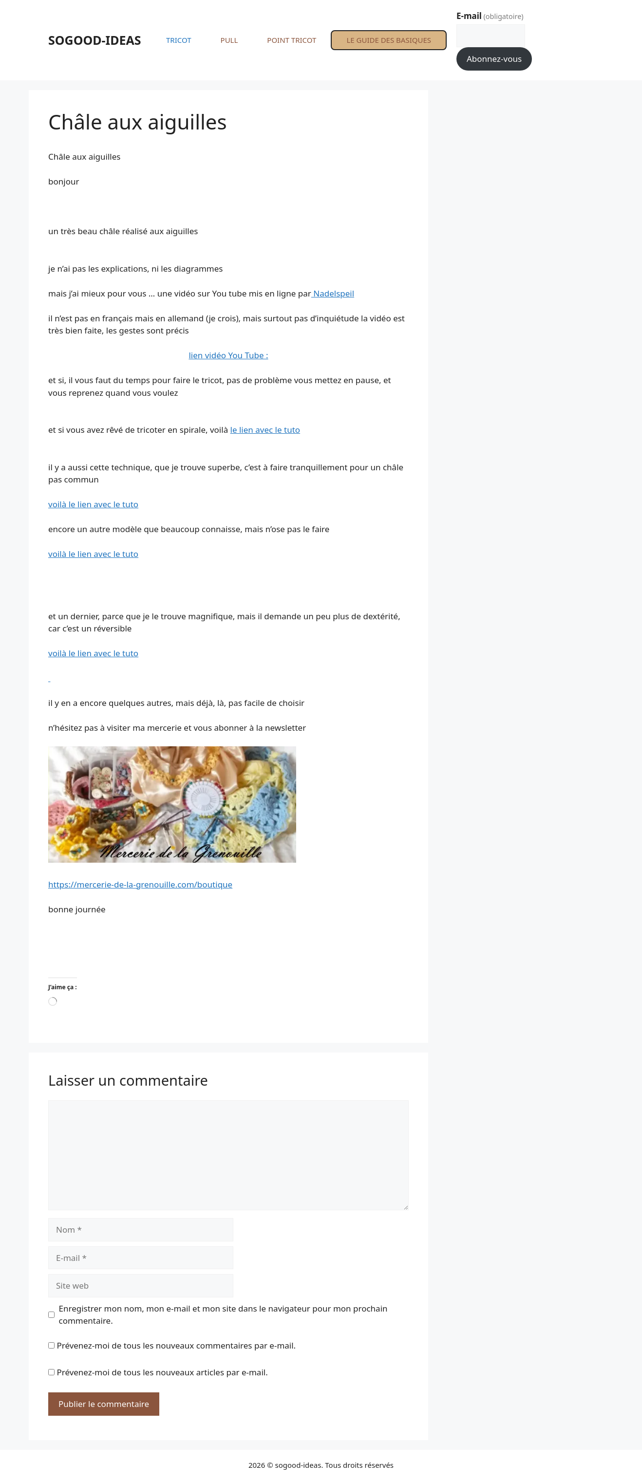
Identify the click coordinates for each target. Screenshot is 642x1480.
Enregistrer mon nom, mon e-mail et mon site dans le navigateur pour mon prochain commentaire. (223, 1315)
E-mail (490, 15)
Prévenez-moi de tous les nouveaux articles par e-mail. (162, 1372)
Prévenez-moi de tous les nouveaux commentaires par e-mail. (176, 1345)
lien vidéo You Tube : (228, 355)
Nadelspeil (332, 293)
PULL (229, 40)
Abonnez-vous (494, 58)
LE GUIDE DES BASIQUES (388, 40)
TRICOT (178, 40)
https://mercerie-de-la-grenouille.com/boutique (140, 884)
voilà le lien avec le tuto (93, 504)
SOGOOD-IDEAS (94, 40)
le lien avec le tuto (265, 429)
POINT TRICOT (291, 40)
